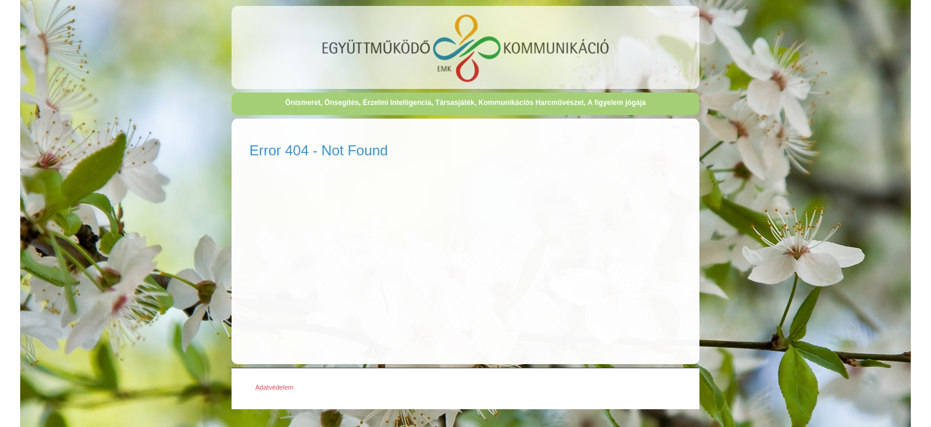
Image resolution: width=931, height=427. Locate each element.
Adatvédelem (274, 387)
